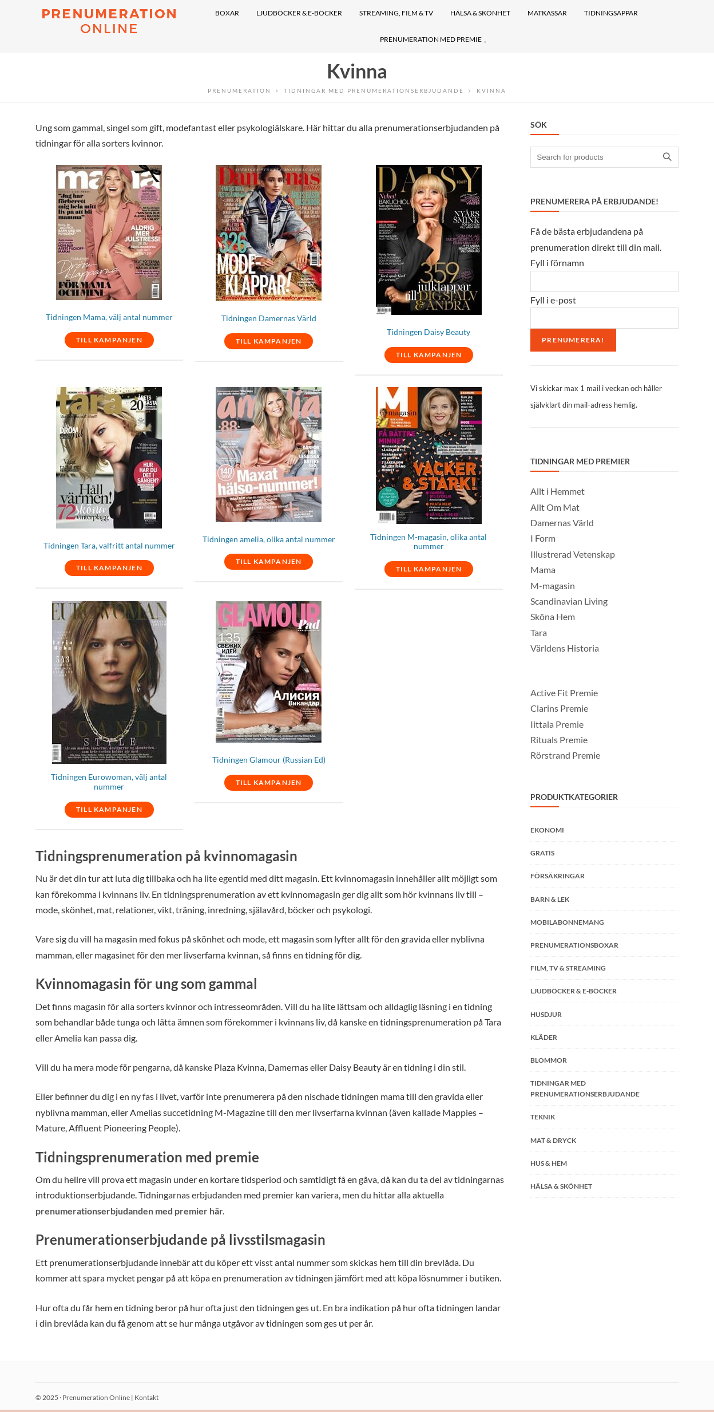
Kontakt (146, 1397)
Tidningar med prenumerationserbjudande (374, 90)
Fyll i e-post (553, 299)
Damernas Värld (562, 522)
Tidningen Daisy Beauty (428, 332)
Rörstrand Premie (565, 755)
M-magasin (552, 585)
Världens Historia (564, 647)
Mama (543, 569)
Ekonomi (547, 830)
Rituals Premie (559, 739)
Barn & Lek (549, 899)
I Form (543, 538)
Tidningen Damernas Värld (268, 318)
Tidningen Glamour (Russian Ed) (269, 759)
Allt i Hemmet (557, 491)
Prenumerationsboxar (574, 945)
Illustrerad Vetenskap (572, 554)
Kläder (543, 1037)
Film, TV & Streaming (568, 968)
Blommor (548, 1060)
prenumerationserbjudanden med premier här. (130, 1210)
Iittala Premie (557, 724)
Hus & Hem (548, 1163)
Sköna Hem (552, 616)
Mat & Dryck (553, 1140)
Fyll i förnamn (557, 262)
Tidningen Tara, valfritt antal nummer (109, 545)
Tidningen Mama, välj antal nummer (109, 317)
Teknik (542, 1117)
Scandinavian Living (569, 600)
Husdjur (546, 1014)
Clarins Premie (559, 708)
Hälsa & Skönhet (561, 1186)
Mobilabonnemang (567, 922)
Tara (538, 632)
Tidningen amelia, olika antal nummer (269, 539)
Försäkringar (557, 875)
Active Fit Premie (564, 692)
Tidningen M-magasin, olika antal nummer (428, 542)
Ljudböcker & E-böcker (573, 991)
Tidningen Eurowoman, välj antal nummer (109, 781)
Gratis (542, 853)
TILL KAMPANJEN (109, 340)
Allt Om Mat (555, 507)
